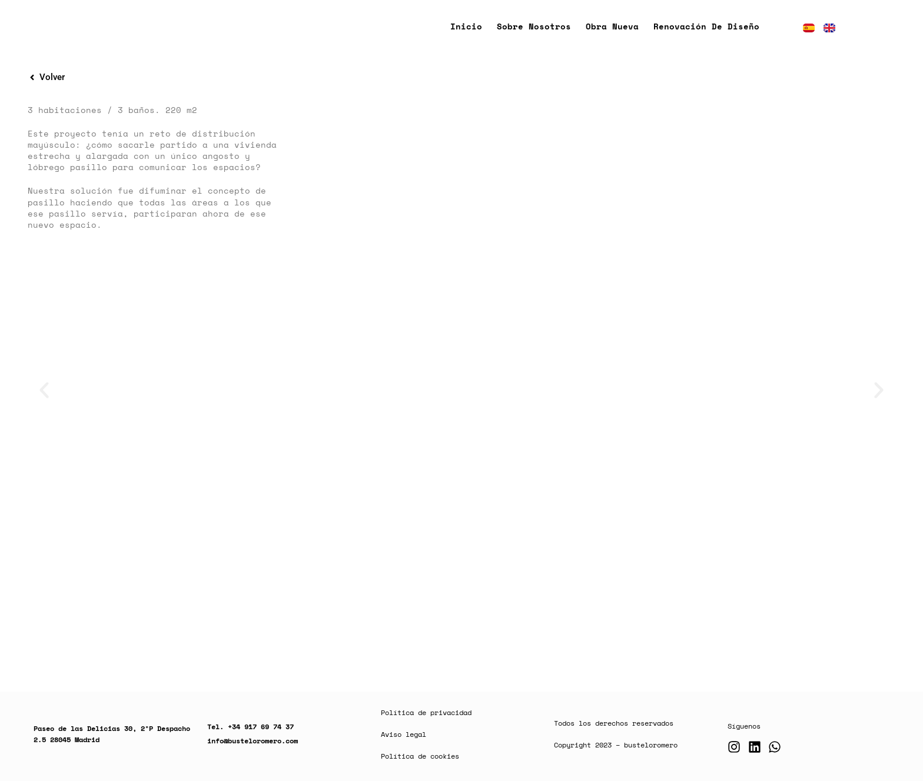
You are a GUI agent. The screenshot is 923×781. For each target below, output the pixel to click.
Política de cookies (420, 756)
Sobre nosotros (534, 26)
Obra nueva (612, 26)
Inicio (466, 26)
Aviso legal (403, 734)
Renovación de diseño (706, 26)
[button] (44, 390)
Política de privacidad (426, 712)
